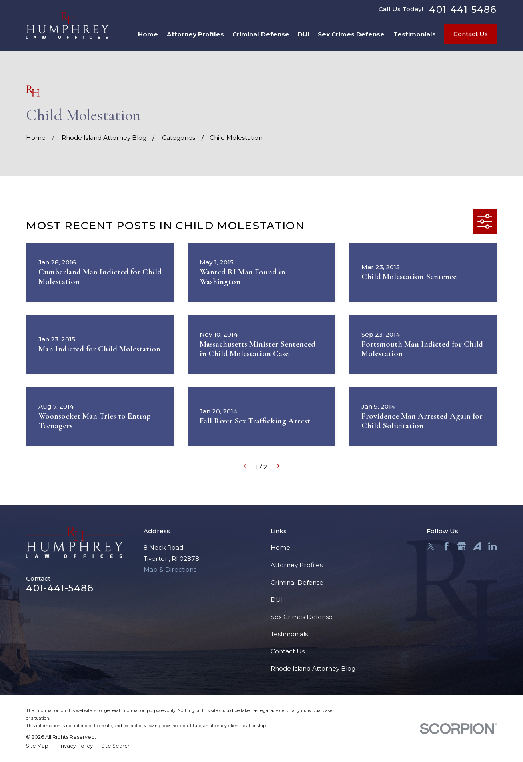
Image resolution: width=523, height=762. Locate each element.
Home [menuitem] (148, 34)
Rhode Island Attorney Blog (313, 668)
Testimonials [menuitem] (414, 34)
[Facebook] (446, 546)
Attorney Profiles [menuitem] (195, 34)
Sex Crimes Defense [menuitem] (351, 34)
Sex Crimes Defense (302, 617)
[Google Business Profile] (461, 546)
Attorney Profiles (297, 565)
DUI (277, 599)
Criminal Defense (297, 582)
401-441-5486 (463, 9)
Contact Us (470, 34)
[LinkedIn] (492, 546)
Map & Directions (170, 569)
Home (280, 547)
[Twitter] (431, 546)
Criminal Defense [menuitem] (260, 34)
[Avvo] (477, 546)
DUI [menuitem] (303, 34)
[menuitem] (37, 746)
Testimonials (289, 634)
